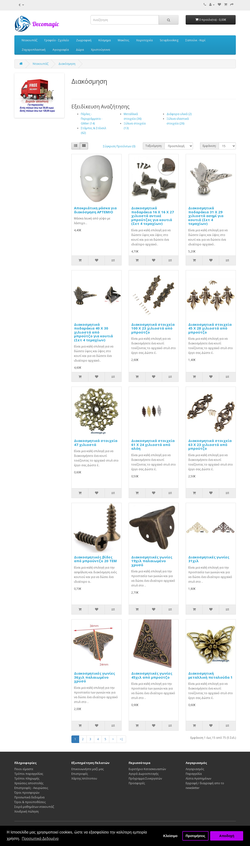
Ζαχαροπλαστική (33, 50)
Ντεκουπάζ (29, 40)
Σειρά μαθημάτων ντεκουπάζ (34, 807)
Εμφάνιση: (209, 146)
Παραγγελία (194, 774)
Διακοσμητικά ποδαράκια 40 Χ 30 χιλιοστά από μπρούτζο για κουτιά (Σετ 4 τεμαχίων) (93, 332)
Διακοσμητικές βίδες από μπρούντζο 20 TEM (95, 559)
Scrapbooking (169, 40)
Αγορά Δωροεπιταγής (144, 774)
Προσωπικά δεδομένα (29, 797)
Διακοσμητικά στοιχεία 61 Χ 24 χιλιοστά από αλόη (153, 444)
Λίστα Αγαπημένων (198, 778)
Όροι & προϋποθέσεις (30, 802)
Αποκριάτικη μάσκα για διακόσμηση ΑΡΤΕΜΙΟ (95, 210)
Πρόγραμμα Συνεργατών (145, 778)
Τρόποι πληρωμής (26, 778)
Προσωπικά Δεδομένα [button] (40, 839)
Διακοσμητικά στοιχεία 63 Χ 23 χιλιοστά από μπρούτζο (210, 444)
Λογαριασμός (195, 769)
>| (121, 739)
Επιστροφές (79, 774)
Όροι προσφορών (26, 793)
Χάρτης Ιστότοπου (84, 778)
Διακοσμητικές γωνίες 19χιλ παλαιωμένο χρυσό (151, 561)
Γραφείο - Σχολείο (56, 40)
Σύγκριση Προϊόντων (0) (119, 146)
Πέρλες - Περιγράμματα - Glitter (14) (91, 118)
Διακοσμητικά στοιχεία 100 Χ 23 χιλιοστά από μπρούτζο (153, 328)
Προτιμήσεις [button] (195, 836)
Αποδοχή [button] (226, 836)
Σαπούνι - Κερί (195, 40)
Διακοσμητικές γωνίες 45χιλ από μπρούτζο (151, 675)
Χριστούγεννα (100, 50)
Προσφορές (137, 783)
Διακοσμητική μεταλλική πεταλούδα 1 (210, 675)
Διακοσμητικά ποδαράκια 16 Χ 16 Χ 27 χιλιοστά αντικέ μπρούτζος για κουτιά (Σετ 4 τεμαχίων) (152, 216)
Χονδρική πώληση (26, 811)
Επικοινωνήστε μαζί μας (87, 769)
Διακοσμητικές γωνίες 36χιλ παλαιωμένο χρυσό (94, 677)
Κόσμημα (104, 40)
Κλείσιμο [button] (170, 836)
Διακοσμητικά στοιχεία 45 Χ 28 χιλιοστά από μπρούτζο (210, 328)
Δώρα (80, 50)
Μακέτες (123, 40)
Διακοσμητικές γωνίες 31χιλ (208, 559)
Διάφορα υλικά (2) (179, 114)
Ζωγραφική (83, 40)
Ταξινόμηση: (153, 146)
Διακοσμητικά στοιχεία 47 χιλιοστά (95, 442)
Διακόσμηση (66, 64)
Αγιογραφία (61, 50)
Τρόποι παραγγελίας (28, 774)
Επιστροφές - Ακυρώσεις (31, 788)
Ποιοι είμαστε (23, 769)
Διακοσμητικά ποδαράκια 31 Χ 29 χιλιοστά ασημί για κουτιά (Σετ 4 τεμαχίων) (205, 216)
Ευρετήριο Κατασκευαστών (147, 769)
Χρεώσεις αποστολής (28, 783)
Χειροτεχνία (144, 40)
